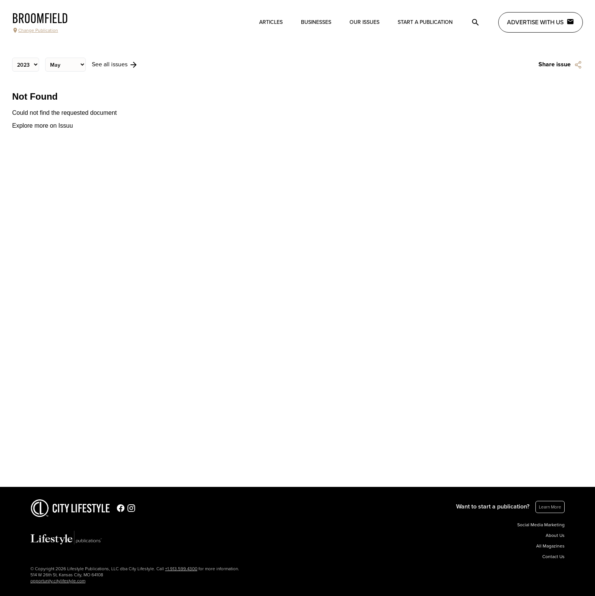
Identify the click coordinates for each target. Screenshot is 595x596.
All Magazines (550, 546)
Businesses (316, 22)
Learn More (550, 507)
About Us (555, 535)
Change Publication (35, 30)
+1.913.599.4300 (181, 568)
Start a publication (425, 22)
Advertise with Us (540, 22)
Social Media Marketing (541, 524)
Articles (271, 22)
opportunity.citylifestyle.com (57, 580)
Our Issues (364, 22)
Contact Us (553, 556)
